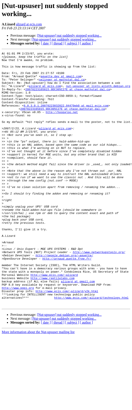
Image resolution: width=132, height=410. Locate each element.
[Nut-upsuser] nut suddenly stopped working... (69, 35)
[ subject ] (72, 43)
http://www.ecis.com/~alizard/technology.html (91, 347)
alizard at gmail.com (78, 327)
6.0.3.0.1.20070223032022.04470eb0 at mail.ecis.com (66, 117)
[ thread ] (58, 43)
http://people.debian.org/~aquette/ (64, 296)
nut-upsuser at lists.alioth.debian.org (98, 93)
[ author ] (86, 43)
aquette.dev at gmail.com (61, 81)
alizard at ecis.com (29, 24)
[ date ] (46, 43)
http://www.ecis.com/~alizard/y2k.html (67, 339)
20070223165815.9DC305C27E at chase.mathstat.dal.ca (67, 97)
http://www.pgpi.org (18, 335)
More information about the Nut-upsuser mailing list (38, 383)
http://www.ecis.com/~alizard (54, 320)
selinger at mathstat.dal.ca (62, 85)
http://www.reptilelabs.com (53, 324)
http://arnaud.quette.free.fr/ (66, 300)
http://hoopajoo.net (62, 124)
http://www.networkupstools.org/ (99, 292)
